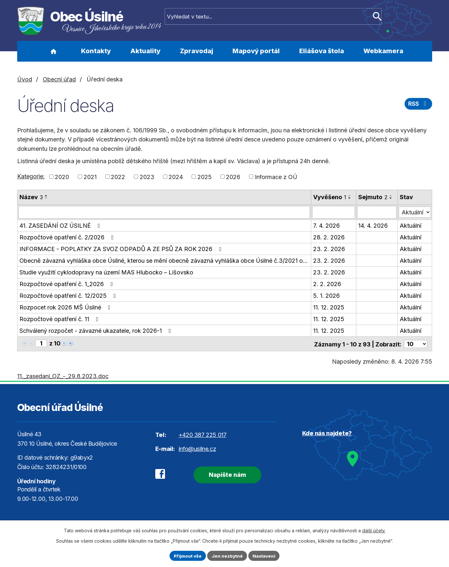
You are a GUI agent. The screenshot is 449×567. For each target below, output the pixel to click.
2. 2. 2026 (327, 283)
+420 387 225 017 (203, 434)
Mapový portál (256, 51)
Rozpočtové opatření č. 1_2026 (67, 283)
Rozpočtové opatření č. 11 (60, 318)
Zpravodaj (196, 51)
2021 (90, 176)
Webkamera (383, 51)
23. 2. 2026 (329, 248)
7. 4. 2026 (326, 225)
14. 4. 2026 (373, 225)
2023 (147, 176)
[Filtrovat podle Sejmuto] (376, 212)
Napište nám (223, 473)
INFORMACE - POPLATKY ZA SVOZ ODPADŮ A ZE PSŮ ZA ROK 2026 (121, 248)
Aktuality (145, 51)
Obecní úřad (59, 79)
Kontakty (96, 51)
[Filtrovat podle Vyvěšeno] (333, 212)
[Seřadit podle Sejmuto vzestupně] (391, 195)
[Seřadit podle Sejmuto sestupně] (391, 198)
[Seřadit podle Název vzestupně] (46, 195)
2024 (176, 176)
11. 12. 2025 (328, 307)
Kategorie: (31, 176)
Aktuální (410, 225)
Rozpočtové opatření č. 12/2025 (69, 295)
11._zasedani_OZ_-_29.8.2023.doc (63, 375)
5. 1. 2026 (326, 295)
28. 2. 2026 (329, 237)
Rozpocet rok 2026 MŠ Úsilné (66, 307)
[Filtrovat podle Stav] (415, 211)
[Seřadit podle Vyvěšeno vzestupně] (349, 195)
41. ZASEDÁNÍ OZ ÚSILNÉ (61, 225)
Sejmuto (372, 197)
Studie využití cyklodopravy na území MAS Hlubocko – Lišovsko (106, 272)
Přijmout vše (186, 555)
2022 (118, 176)
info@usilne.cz (197, 448)
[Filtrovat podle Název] (164, 212)
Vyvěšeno (329, 197)
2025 (204, 176)
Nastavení (266, 555)
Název (31, 197)
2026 (233, 176)
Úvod (53, 51)
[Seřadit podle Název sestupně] (46, 198)
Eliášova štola (321, 51)
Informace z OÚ (276, 176)
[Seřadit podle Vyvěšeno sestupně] (349, 198)
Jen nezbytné (227, 555)
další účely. (373, 530)
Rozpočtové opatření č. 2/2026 (67, 237)
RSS (418, 105)
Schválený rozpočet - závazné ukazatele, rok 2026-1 (96, 330)
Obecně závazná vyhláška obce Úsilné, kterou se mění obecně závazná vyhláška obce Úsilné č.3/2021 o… (163, 260)
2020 (62, 176)
